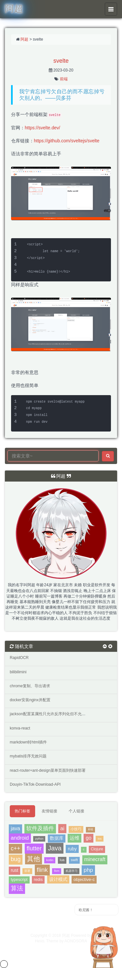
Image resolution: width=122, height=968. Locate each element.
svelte (61, 61)
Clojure (97, 849)
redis (38, 879)
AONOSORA (75, 941)
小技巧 (76, 829)
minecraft (94, 859)
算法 (17, 888)
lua (62, 860)
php (88, 870)
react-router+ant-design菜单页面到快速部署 (48, 770)
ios (100, 838)
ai (62, 828)
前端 (64, 79)
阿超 (24, 39)
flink (42, 869)
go (88, 838)
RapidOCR (19, 657)
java (15, 828)
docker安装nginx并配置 (30, 700)
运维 (74, 838)
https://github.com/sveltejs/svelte (67, 140)
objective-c (84, 879)
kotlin (49, 860)
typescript (19, 879)
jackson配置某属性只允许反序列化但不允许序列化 (53, 714)
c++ (15, 848)
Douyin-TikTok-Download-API (35, 784)
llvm (56, 870)
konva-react (20, 728)
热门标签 (22, 811)
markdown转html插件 (28, 742)
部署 (27, 870)
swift (74, 860)
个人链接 (76, 811)
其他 (33, 858)
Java (54, 848)
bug (15, 859)
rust (14, 870)
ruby (72, 848)
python (39, 838)
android (20, 838)
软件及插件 (40, 828)
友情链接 (49, 811)
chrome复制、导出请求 (30, 686)
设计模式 (58, 879)
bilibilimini (18, 672)
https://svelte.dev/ (42, 127)
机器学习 (71, 870)
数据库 (56, 838)
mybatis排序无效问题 (28, 756)
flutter (34, 848)
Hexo (39, 941)
